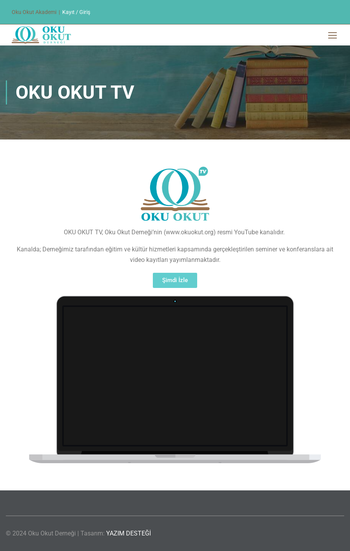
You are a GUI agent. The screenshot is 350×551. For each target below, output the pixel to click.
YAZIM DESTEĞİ (128, 533)
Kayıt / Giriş (76, 12)
